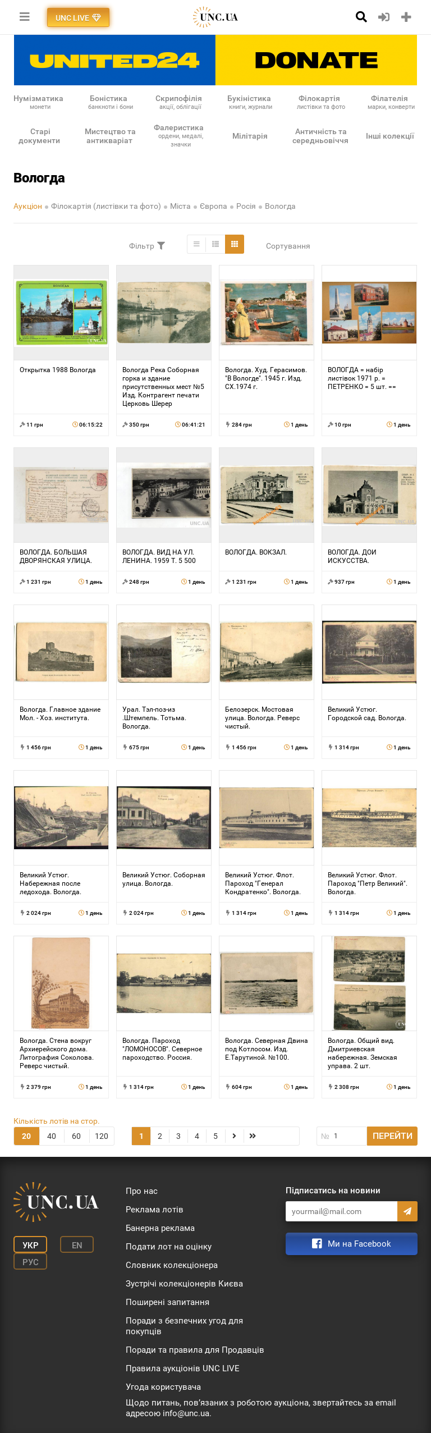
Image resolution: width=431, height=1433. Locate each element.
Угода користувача (163, 1387)
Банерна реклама (160, 1228)
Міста (180, 206)
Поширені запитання (167, 1302)
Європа (213, 206)
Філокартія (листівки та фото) (106, 206)
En (77, 1245)
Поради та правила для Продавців (195, 1350)
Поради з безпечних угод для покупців (184, 1326)
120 (101, 1136)
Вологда (280, 206)
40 (51, 1136)
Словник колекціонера (172, 1265)
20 (26, 1136)
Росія (246, 206)
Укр (30, 1245)
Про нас (142, 1191)
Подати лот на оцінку (169, 1247)
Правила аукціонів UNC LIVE (183, 1368)
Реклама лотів (155, 1210)
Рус (30, 1262)
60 (76, 1136)
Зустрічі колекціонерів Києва (184, 1284)
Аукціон (27, 206)
